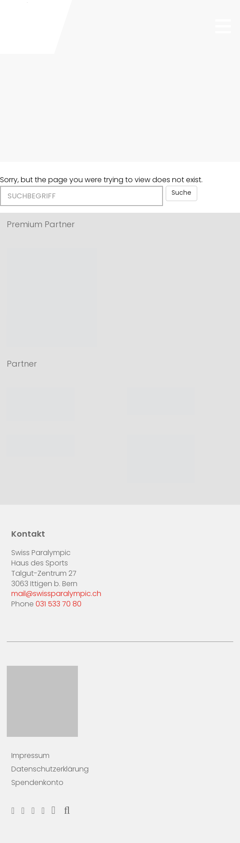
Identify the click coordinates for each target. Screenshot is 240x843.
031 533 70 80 (59, 604)
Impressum (30, 756)
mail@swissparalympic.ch (56, 594)
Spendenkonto (37, 783)
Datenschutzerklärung (50, 769)
